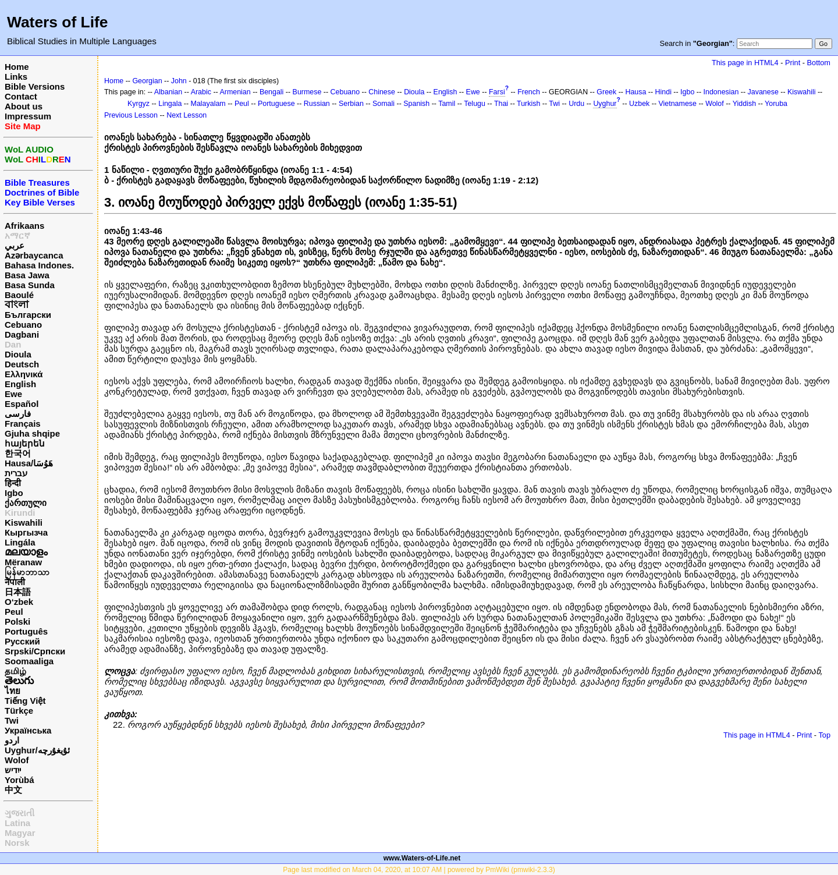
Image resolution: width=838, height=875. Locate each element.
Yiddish (744, 104)
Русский (22, 641)
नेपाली (15, 582)
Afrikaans (24, 226)
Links (16, 77)
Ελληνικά (23, 374)
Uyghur (604, 104)
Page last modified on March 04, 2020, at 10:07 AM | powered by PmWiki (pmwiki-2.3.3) (419, 870)
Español (21, 404)
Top (824, 735)
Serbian (351, 104)
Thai (501, 104)
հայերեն (25, 443)
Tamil (446, 104)
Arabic (201, 92)
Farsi (497, 92)
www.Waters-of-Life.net (422, 858)
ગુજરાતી (19, 813)
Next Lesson (186, 115)
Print (792, 62)
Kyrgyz (138, 104)
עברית (16, 473)
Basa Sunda (30, 285)
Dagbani (22, 334)
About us (23, 106)
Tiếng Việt (25, 701)
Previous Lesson (131, 115)
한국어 (18, 453)
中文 (13, 790)
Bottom (818, 62)
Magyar (20, 833)
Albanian (168, 92)
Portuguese (276, 104)
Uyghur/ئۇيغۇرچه (37, 750)
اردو (12, 740)
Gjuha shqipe (32, 433)
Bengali (272, 92)
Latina (17, 823)
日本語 (18, 592)
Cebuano (23, 325)
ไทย (12, 691)
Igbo (14, 493)
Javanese (763, 92)
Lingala (170, 104)
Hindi (663, 92)
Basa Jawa (27, 275)
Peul (14, 612)
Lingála (20, 542)
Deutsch (22, 364)
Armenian (234, 92)
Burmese (307, 92)
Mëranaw (23, 562)
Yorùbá (19, 780)
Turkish (528, 104)
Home (17, 67)
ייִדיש (13, 770)
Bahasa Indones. (39, 265)
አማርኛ (17, 235)
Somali (383, 104)
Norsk (17, 843)
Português (26, 631)
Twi (12, 720)
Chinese (381, 92)
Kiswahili (23, 522)
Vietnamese (678, 104)
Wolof (17, 760)
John (179, 81)
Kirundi (20, 513)
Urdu (576, 104)
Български (28, 315)
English (20, 384)
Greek (606, 92)
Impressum (28, 116)
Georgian (147, 81)
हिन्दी (13, 483)
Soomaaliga (29, 661)
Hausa (635, 92)
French (528, 92)
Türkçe (19, 710)
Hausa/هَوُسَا (29, 463)
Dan (13, 344)
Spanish (416, 104)
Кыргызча (26, 532)
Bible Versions (35, 86)
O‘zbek (19, 602)
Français (23, 423)
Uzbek (639, 104)
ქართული (26, 503)
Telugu (474, 104)
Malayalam (208, 104)
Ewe (13, 394)
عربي (14, 245)
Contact (21, 96)
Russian (317, 104)
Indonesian (721, 92)
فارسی (18, 414)
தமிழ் (15, 671)
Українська (28, 730)
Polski (17, 621)
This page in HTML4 (745, 62)
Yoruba (776, 104)
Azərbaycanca (34, 255)
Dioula (18, 354)
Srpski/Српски (35, 651)
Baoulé (19, 295)
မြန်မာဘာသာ (27, 572)
